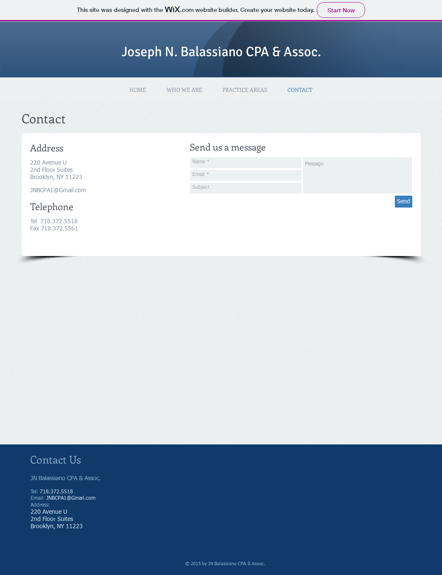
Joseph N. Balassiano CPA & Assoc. (221, 51)
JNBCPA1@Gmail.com (58, 191)
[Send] (403, 202)
